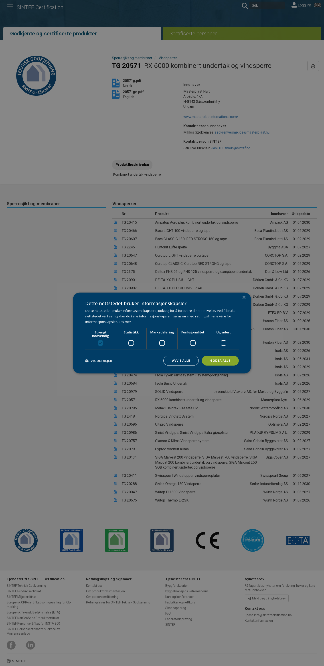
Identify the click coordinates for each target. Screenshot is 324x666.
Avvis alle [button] (181, 360)
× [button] (243, 297)
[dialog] (162, 332)
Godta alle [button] (220, 360)
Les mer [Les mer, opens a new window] (125, 321)
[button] (98, 361)
